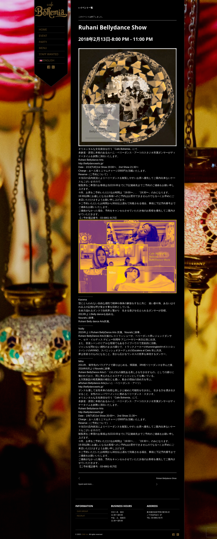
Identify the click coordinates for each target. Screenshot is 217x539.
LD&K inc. (85, 534)
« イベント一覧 (85, 7)
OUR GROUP (82, 511)
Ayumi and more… (86, 482)
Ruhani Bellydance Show (165, 480)
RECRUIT (81, 516)
